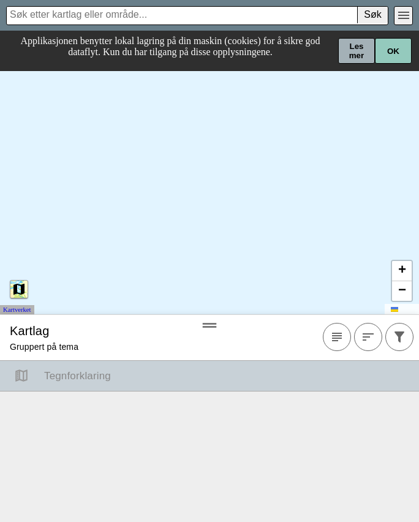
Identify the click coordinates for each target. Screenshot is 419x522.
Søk (372, 14)
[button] (402, 272)
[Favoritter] (337, 337)
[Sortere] (368, 337)
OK (393, 51)
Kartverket (17, 310)
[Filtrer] (399, 337)
